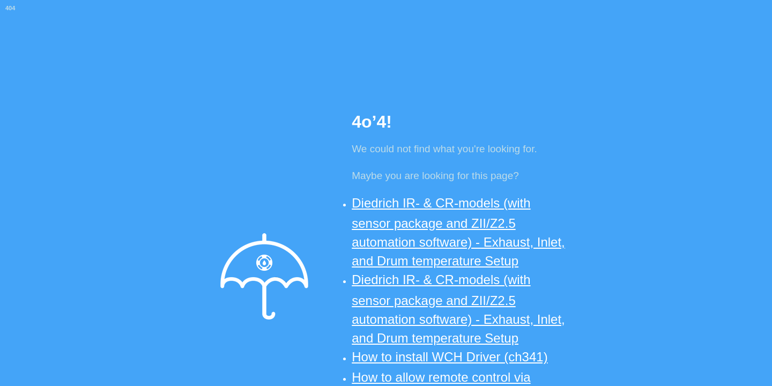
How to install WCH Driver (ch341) (449, 357)
